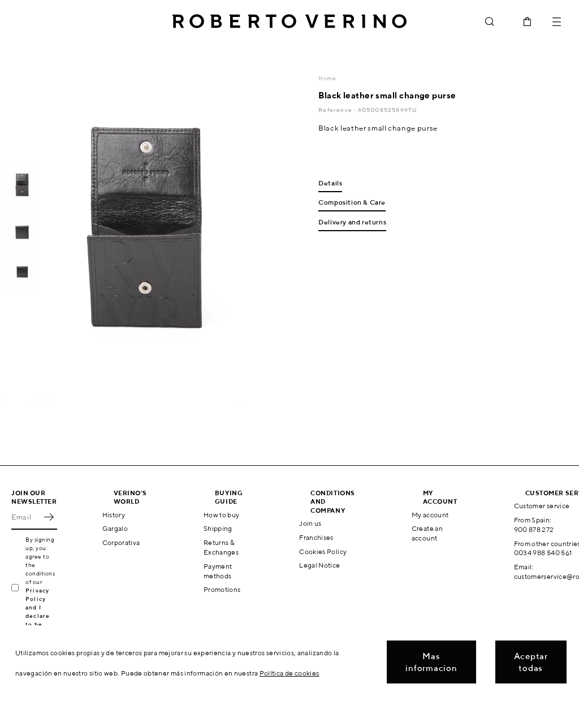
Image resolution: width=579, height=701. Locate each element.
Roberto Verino (289, 21)
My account (430, 514)
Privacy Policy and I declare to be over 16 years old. (41, 615)
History (114, 514)
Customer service (542, 505)
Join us (310, 523)
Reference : (337, 109)
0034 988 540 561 (543, 552)
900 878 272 (534, 529)
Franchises (316, 537)
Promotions (222, 589)
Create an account (427, 533)
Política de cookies (289, 673)
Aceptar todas (531, 662)
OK (48, 517)
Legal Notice (319, 565)
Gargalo (115, 528)
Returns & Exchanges (221, 547)
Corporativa (121, 542)
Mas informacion (431, 662)
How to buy (222, 514)
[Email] (25, 517)
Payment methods (218, 571)
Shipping (218, 528)
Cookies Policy (323, 551)
